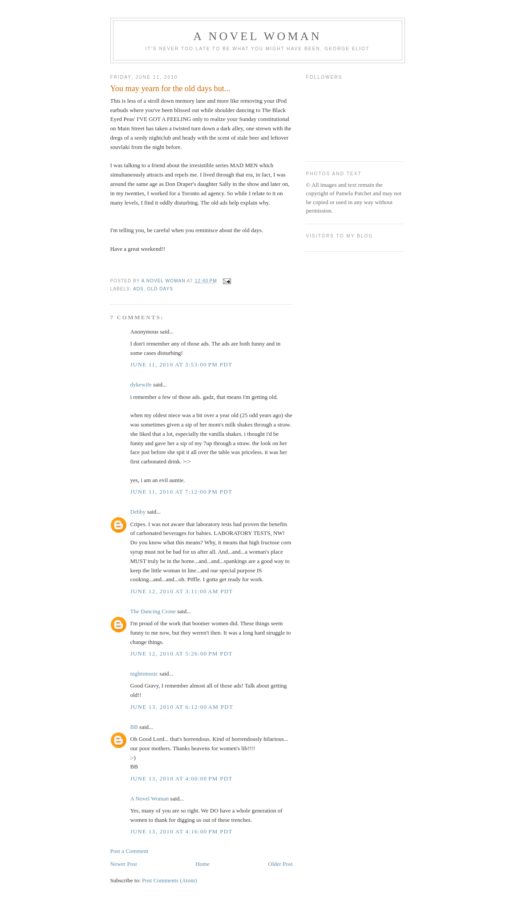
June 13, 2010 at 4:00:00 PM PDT (181, 778)
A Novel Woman (257, 36)
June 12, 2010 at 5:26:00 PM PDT (181, 653)
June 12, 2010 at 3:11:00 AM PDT (181, 591)
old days (160, 288)
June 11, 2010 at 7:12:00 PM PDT (181, 491)
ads (138, 288)
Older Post (280, 864)
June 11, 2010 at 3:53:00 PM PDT (181, 364)
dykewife (141, 384)
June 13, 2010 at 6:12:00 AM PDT (182, 707)
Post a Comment (129, 851)
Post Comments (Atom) (169, 880)
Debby (138, 511)
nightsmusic (144, 673)
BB (134, 727)
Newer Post (123, 864)
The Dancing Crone (153, 611)
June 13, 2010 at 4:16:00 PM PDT (181, 831)
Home (202, 864)
